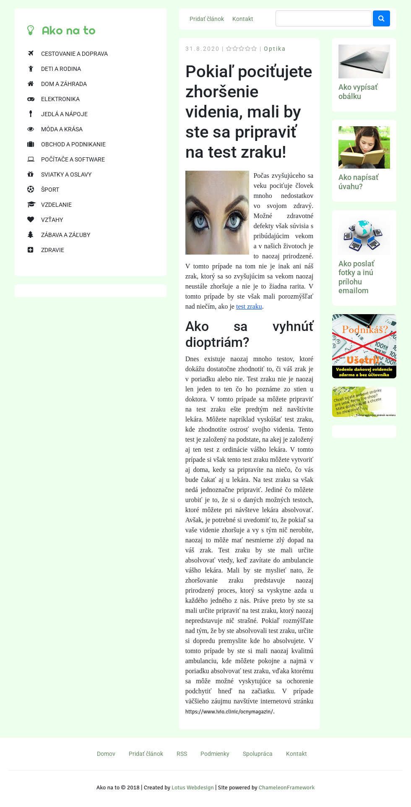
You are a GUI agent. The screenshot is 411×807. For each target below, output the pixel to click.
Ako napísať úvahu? (358, 182)
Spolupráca (258, 753)
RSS (182, 753)
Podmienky (214, 753)
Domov (106, 753)
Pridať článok (207, 19)
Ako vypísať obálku (357, 92)
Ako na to (61, 30)
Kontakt (242, 19)
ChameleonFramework (287, 787)
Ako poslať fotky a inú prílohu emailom (356, 277)
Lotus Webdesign (193, 787)
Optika (275, 48)
